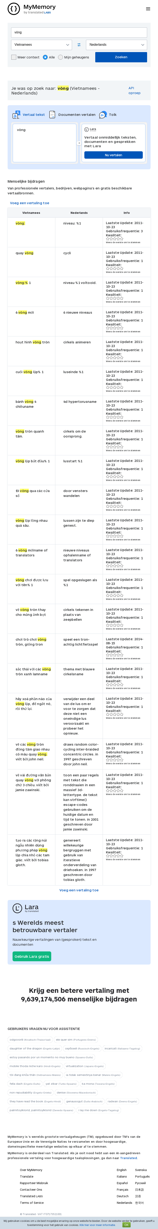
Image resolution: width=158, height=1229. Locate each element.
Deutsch (123, 1196)
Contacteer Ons (31, 1189)
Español (122, 1183)
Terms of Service (32, 1202)
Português (142, 1176)
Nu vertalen (113, 155)
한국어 (139, 1202)
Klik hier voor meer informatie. (98, 1224)
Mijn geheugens (73, 57)
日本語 (139, 1189)
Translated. (129, 1158)
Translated (31, 1196)
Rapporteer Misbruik (34, 1183)
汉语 (138, 1196)
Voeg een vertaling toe (29, 203)
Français (122, 1189)
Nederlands (124, 1202)
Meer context (25, 57)
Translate (26, 1176)
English (122, 1170)
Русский (140, 1183)
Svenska (141, 1170)
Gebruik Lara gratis (32, 956)
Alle (49, 57)
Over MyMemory (31, 1170)
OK (126, 1225)
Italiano (122, 1176)
